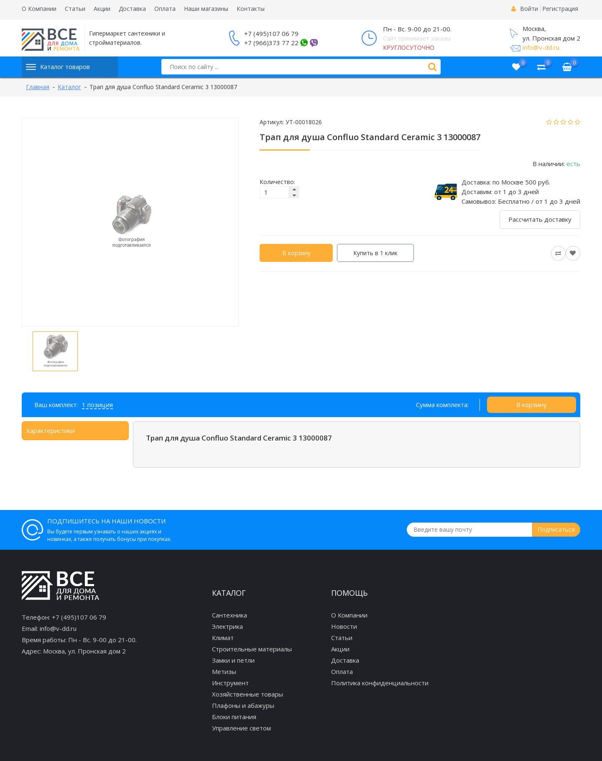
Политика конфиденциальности (380, 683)
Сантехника (229, 615)
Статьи (75, 9)
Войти (529, 9)
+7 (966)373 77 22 (271, 42)
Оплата (165, 9)
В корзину (296, 253)
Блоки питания (234, 716)
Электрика (227, 626)
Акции (102, 9)
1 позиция (97, 404)
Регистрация (560, 9)
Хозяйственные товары (247, 694)
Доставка (132, 9)
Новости (344, 626)
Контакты (251, 9)
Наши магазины (206, 9)
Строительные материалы (252, 649)
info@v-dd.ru (541, 47)
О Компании (39, 9)
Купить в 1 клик (375, 253)
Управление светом (241, 728)
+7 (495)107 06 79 (271, 33)
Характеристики (50, 430)
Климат (223, 637)
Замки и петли (233, 660)
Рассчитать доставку (539, 219)
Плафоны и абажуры (243, 705)
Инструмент (230, 683)
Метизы (224, 671)
